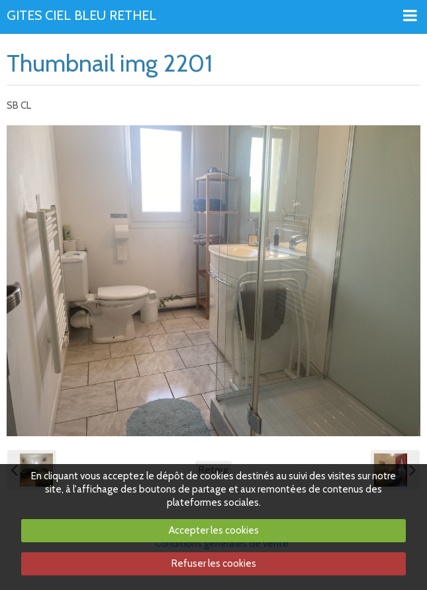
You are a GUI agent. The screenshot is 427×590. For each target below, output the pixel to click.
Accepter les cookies (214, 530)
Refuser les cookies (213, 563)
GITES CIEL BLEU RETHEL (81, 16)
